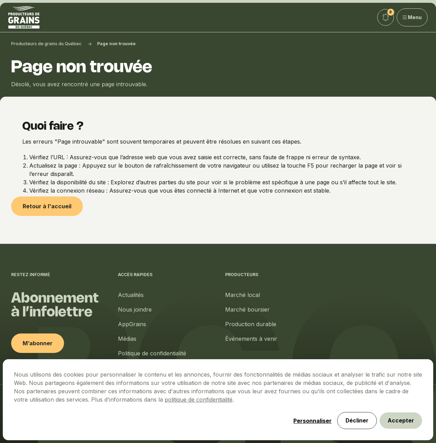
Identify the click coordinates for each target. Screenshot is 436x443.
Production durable (250, 324)
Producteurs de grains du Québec (46, 43)
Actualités (131, 294)
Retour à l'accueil (47, 206)
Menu (412, 17)
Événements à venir (251, 338)
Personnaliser (311, 420)
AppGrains (132, 324)
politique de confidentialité (198, 399)
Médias (127, 338)
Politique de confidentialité (152, 353)
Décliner (355, 420)
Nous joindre (135, 309)
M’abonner (38, 343)
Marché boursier (247, 309)
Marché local (242, 294)
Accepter (400, 420)
